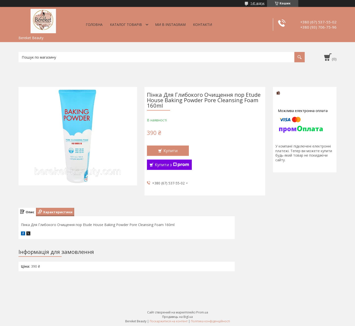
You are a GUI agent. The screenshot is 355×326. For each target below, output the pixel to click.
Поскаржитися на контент (169, 321)
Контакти (202, 24)
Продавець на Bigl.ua (177, 317)
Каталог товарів (126, 24)
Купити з (172, 164)
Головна (94, 24)
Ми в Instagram (170, 24)
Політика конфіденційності (210, 321)
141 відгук (257, 3)
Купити (170, 150)
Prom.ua (202, 312)
